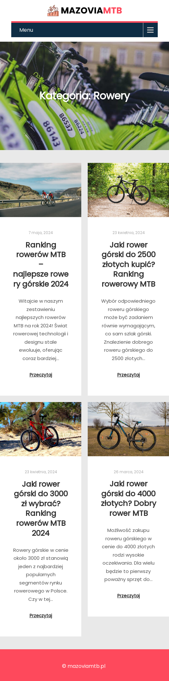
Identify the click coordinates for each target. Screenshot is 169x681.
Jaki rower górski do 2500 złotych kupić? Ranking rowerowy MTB (129, 264)
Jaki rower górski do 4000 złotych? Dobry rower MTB (128, 498)
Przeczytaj (41, 375)
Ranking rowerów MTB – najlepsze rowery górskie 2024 (40, 264)
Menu (26, 30)
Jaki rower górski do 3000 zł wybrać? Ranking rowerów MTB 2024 (41, 508)
